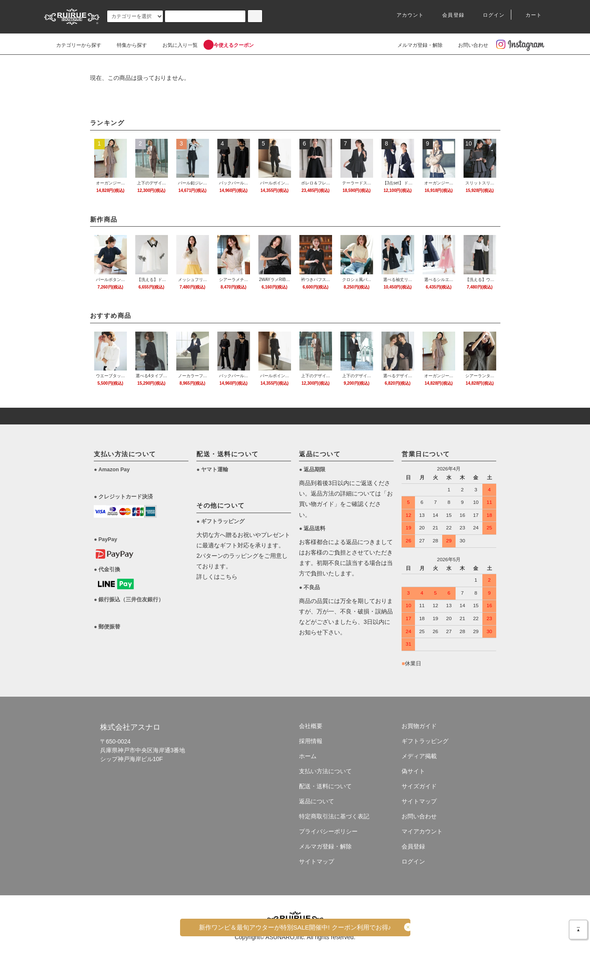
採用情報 (310, 741)
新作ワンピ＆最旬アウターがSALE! (295, 927)
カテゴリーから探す (73, 45)
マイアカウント (422, 831)
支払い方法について (325, 771)
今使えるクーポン (229, 45)
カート (528, 15)
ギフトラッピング (425, 741)
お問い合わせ (468, 45)
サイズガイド (419, 786)
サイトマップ (316, 861)
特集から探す (127, 45)
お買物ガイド (419, 726)
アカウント (405, 15)
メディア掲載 (419, 756)
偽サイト (413, 771)
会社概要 (310, 726)
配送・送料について (325, 786)
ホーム (308, 756)
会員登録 (448, 15)
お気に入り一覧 (175, 45)
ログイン (489, 15)
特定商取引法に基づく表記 (334, 816)
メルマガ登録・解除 (415, 45)
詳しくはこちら (216, 576)
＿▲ (578, 927)
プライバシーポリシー (328, 831)
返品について (316, 801)
